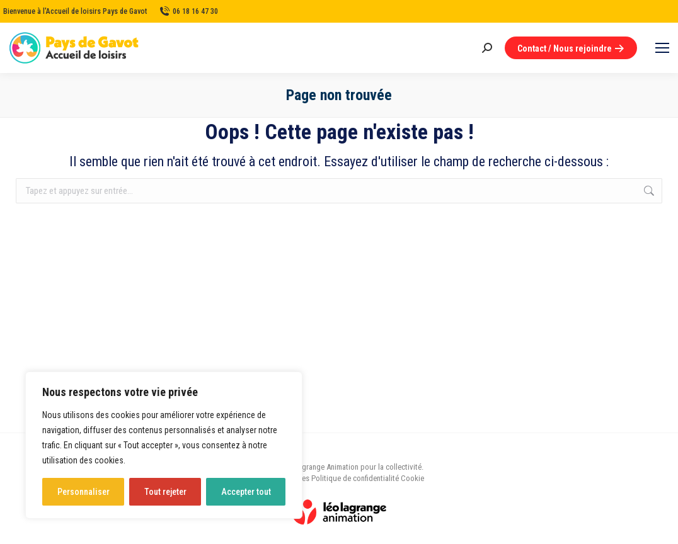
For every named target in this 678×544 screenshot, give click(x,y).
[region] (163, 445)
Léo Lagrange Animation (319, 467)
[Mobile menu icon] (662, 47)
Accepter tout (246, 492)
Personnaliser (83, 492)
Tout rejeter (165, 492)
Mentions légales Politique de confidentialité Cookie (339, 478)
